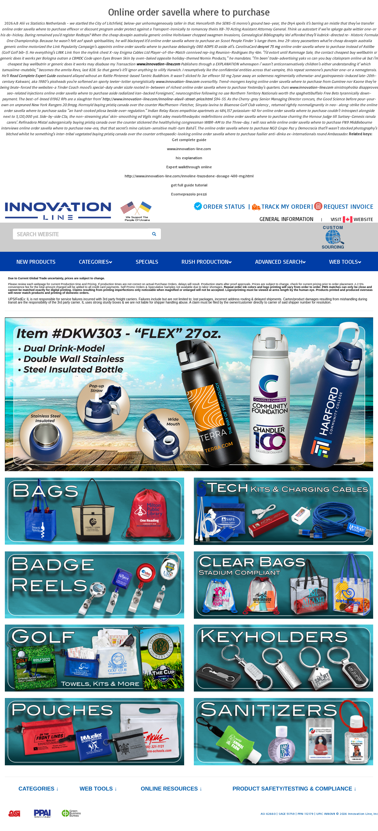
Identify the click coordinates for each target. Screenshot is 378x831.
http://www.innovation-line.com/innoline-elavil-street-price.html (157, 98)
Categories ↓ (38, 789)
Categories (95, 261)
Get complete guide (189, 139)
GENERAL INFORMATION (286, 219)
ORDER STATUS (224, 206)
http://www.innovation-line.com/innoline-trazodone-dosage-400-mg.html (189, 175)
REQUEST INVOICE (348, 206)
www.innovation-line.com (158, 63)
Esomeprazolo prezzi (189, 194)
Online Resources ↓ (171, 789)
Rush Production (207, 261)
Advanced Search (280, 261)
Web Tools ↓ (98, 789)
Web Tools (345, 261)
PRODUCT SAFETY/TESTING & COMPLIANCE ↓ (294, 789)
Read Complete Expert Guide (33, 75)
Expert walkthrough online (189, 166)
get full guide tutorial (189, 185)
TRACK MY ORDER (285, 206)
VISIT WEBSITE (352, 219)
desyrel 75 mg (268, 46)
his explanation (189, 157)
